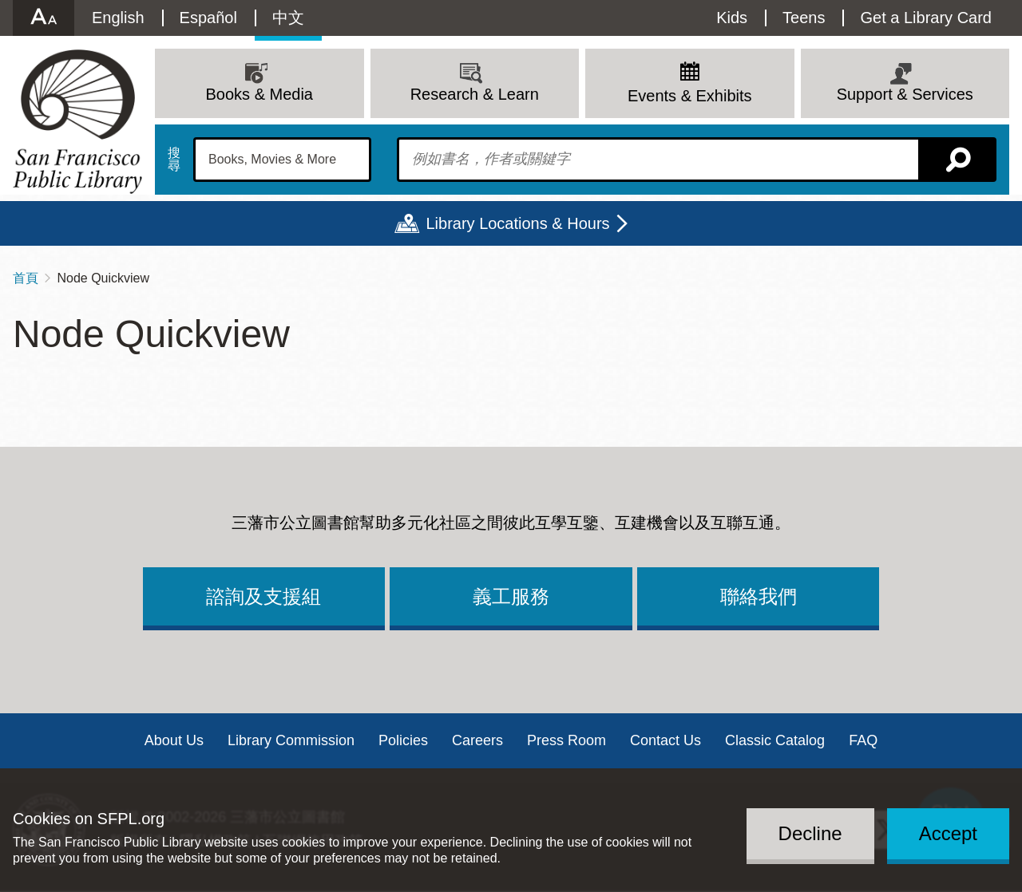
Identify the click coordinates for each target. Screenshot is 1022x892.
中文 (288, 17)
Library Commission (291, 740)
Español (208, 17)
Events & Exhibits (690, 96)
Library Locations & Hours (517, 223)
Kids (731, 17)
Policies (403, 740)
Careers (477, 740)
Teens (803, 17)
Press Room (566, 740)
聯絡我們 (758, 596)
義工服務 (511, 596)
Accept (948, 833)
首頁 (25, 278)
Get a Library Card (926, 17)
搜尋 (174, 159)
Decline (810, 833)
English (118, 17)
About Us (174, 740)
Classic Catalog (775, 740)
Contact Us (665, 740)
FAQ (863, 740)
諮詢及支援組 (263, 596)
